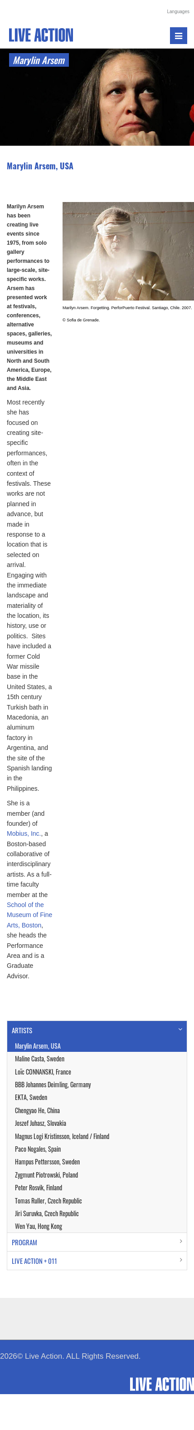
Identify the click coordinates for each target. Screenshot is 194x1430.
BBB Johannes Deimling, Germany (53, 1084)
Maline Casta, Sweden (39, 1058)
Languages (178, 11)
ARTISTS (22, 1030)
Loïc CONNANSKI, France (43, 1071)
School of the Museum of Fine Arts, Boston (29, 915)
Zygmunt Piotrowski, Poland (46, 1174)
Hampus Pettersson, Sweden (47, 1161)
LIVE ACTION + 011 (34, 1261)
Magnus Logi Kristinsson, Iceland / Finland (62, 1136)
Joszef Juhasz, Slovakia (40, 1123)
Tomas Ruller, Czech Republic (48, 1200)
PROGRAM (24, 1242)
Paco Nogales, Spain (38, 1149)
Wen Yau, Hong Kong (38, 1226)
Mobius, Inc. (24, 833)
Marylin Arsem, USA (38, 1045)
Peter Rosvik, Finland (38, 1187)
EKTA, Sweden (31, 1097)
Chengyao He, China (37, 1110)
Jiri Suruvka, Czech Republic (47, 1213)
